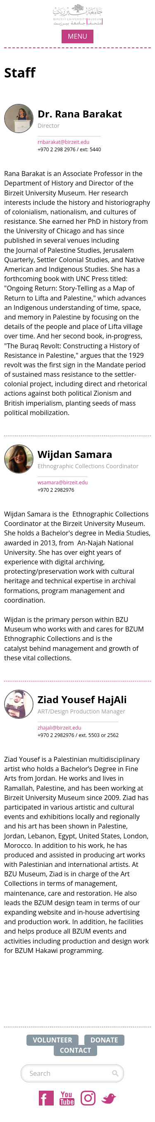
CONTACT (75, 1050)
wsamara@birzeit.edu (63, 482)
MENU (77, 36)
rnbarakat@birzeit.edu (63, 142)
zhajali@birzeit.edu (59, 727)
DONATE (104, 1040)
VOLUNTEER (52, 1040)
